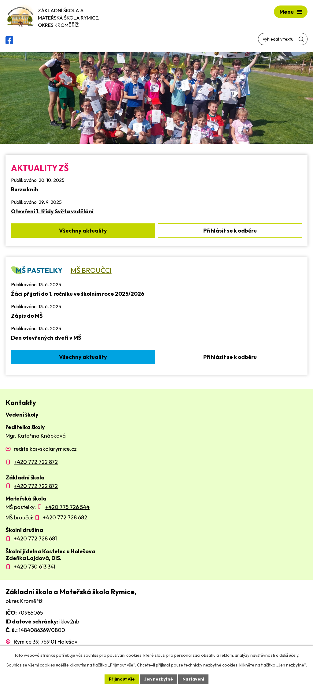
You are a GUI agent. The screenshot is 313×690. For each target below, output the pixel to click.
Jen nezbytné (158, 679)
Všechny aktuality (83, 230)
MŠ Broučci (91, 270)
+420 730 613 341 (34, 566)
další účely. (289, 655)
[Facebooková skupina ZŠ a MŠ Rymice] (9, 40)
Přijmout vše (122, 679)
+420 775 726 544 (67, 507)
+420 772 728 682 (65, 517)
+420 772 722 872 (36, 461)
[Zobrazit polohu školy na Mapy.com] (41, 642)
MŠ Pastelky (39, 270)
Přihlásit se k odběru (230, 230)
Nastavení (193, 679)
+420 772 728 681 (35, 538)
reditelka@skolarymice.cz (45, 448)
